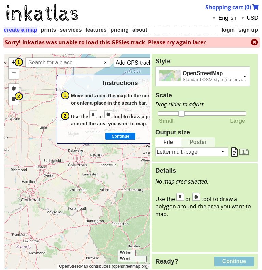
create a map (20, 30)
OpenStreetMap (203, 73)
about (139, 30)
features (95, 30)
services (71, 30)
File (168, 142)
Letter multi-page (177, 151)
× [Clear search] (105, 62)
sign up (248, 30)
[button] (14, 63)
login (228, 30)
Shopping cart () (232, 7)
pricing (120, 30)
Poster (198, 142)
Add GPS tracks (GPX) (143, 63)
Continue (234, 261)
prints (48, 30)
